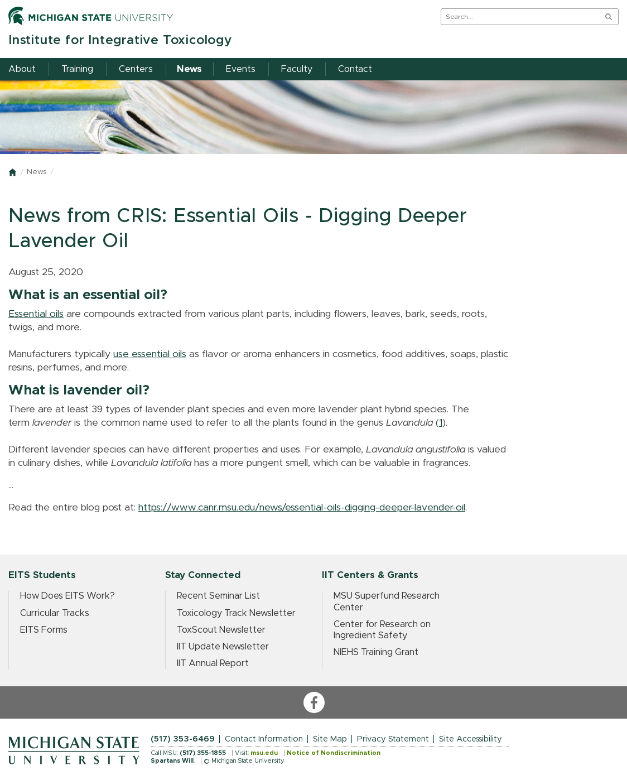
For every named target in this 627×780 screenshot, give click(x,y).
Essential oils (36, 314)
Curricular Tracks (54, 613)
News (36, 172)
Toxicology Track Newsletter (236, 613)
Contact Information (264, 739)
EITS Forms (43, 629)
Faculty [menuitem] (296, 69)
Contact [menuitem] (355, 69)
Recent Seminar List (218, 595)
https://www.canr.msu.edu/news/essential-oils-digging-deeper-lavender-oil (301, 508)
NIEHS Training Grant (376, 652)
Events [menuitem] (240, 69)
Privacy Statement (393, 739)
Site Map (330, 739)
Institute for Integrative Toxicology (120, 40)
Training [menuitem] (77, 69)
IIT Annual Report (213, 663)
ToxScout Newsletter (221, 629)
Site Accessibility (470, 739)
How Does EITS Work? (67, 595)
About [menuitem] (22, 69)
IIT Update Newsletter (223, 646)
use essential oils (149, 354)
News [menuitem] (189, 69)
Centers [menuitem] (136, 69)
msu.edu (264, 753)
